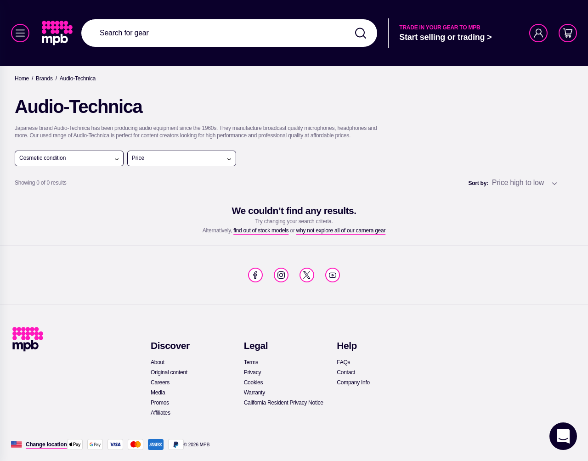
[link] (58, 33)
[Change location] (46, 444)
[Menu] (20, 33)
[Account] (538, 33)
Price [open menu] (182, 158)
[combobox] (229, 33)
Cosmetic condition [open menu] (69, 158)
